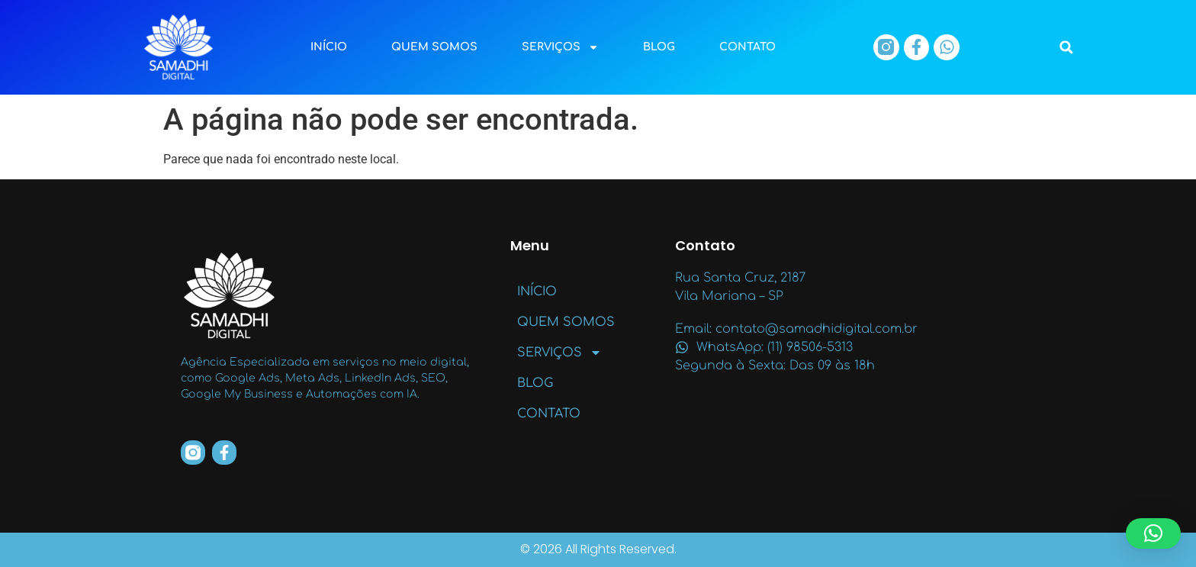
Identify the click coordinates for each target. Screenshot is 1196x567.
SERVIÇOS (560, 47)
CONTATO (747, 47)
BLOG (659, 47)
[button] (1066, 47)
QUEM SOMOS (434, 47)
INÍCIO (328, 47)
